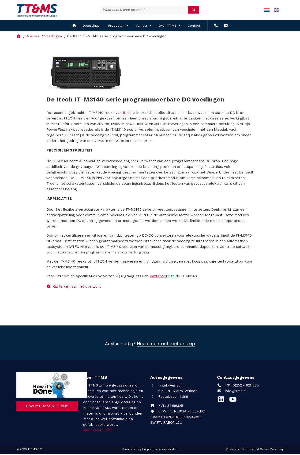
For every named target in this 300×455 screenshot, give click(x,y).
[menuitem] (267, 10)
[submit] (193, 10)
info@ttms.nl (236, 392)
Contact (194, 27)
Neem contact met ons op (166, 345)
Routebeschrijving (169, 398)
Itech (127, 114)
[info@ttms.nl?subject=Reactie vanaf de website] (226, 26)
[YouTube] (234, 402)
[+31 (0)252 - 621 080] (216, 26)
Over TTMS (170, 27)
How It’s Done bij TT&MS (47, 408)
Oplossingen (91, 27)
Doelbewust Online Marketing (262, 450)
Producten (118, 27)
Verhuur (144, 27)
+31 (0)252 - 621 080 (238, 386)
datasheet (158, 277)
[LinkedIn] (223, 402)
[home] (74, 26)
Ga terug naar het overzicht (73, 287)
